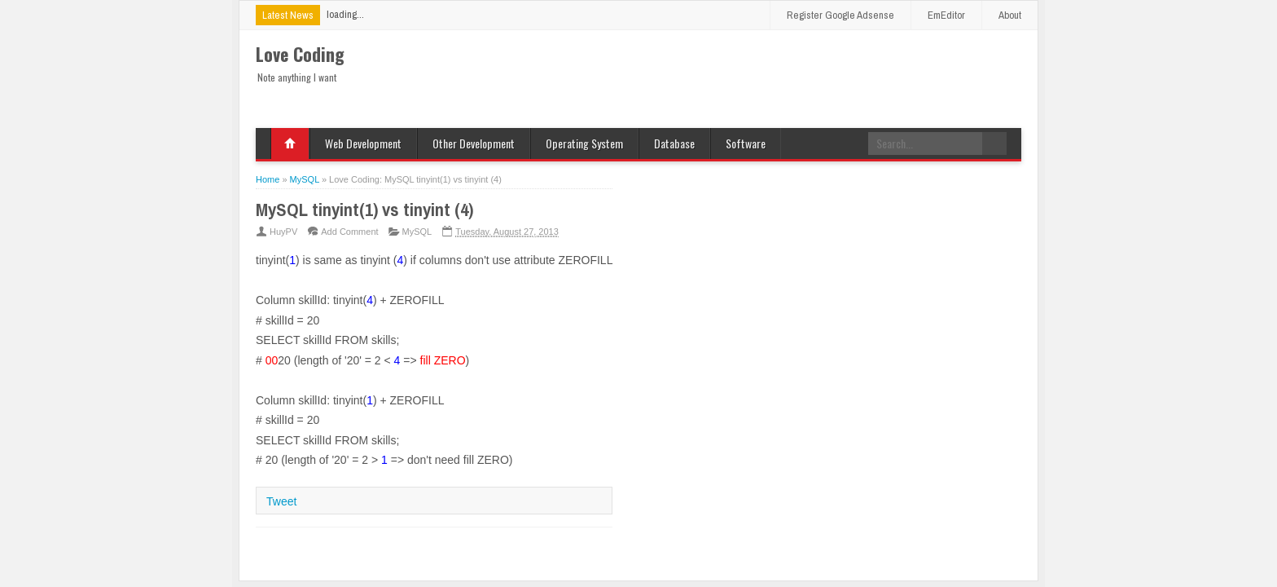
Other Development (473, 143)
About (1009, 15)
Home (289, 143)
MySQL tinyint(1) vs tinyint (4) (364, 209)
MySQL (417, 231)
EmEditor (946, 15)
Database (674, 143)
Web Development (363, 143)
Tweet (281, 501)
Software (746, 143)
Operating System (584, 143)
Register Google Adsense (840, 15)
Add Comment (349, 231)
